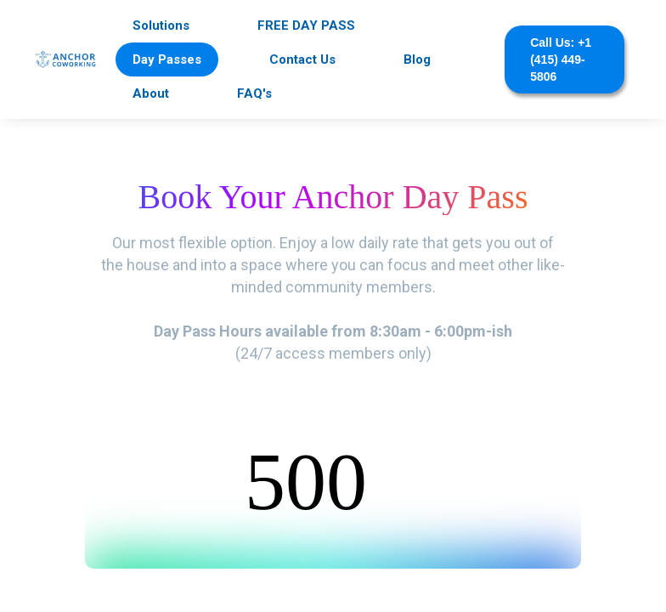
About (151, 93)
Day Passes (167, 59)
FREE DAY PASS (306, 25)
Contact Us (302, 59)
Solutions (161, 25)
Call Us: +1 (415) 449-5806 (560, 59)
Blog (417, 59)
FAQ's (254, 93)
